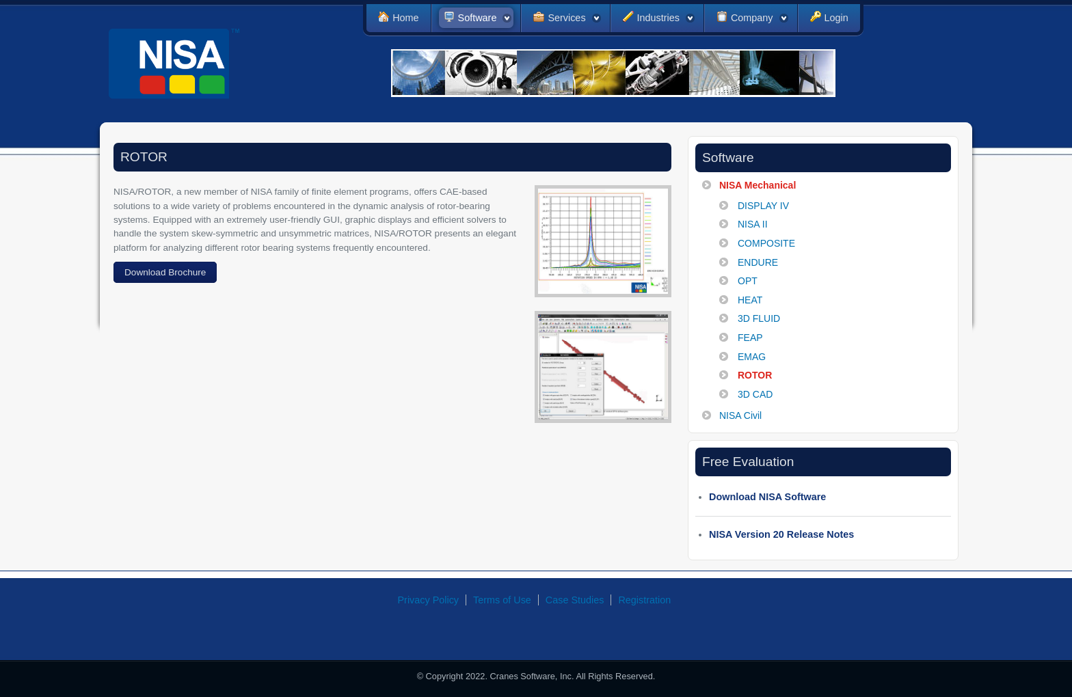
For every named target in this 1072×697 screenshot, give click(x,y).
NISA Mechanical (757, 185)
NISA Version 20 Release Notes (781, 534)
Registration (644, 599)
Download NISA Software (767, 496)
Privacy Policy (428, 599)
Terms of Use (502, 599)
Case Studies (575, 599)
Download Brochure (165, 272)
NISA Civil (740, 415)
